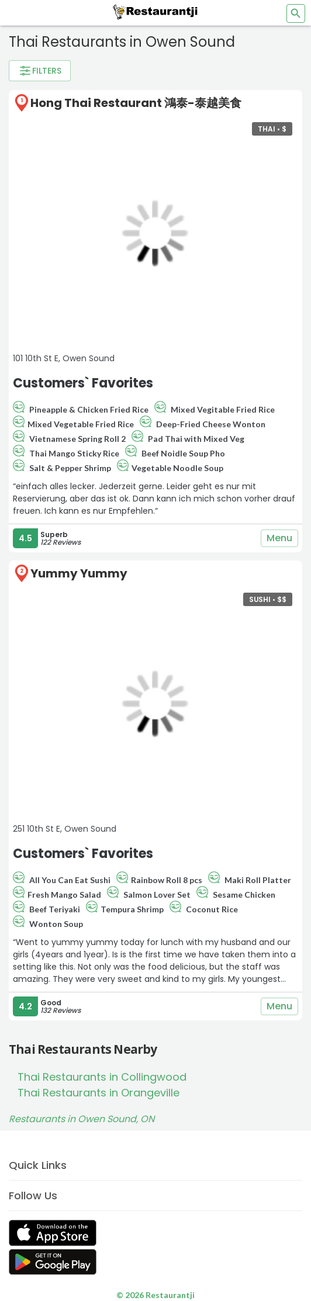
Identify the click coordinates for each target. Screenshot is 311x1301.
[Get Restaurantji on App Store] (52, 1233)
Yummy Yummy (78, 573)
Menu (279, 538)
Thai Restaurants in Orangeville (98, 1092)
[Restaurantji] (155, 12)
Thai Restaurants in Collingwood (102, 1077)
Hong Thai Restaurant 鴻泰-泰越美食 (135, 103)
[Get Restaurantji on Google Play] (52, 1262)
